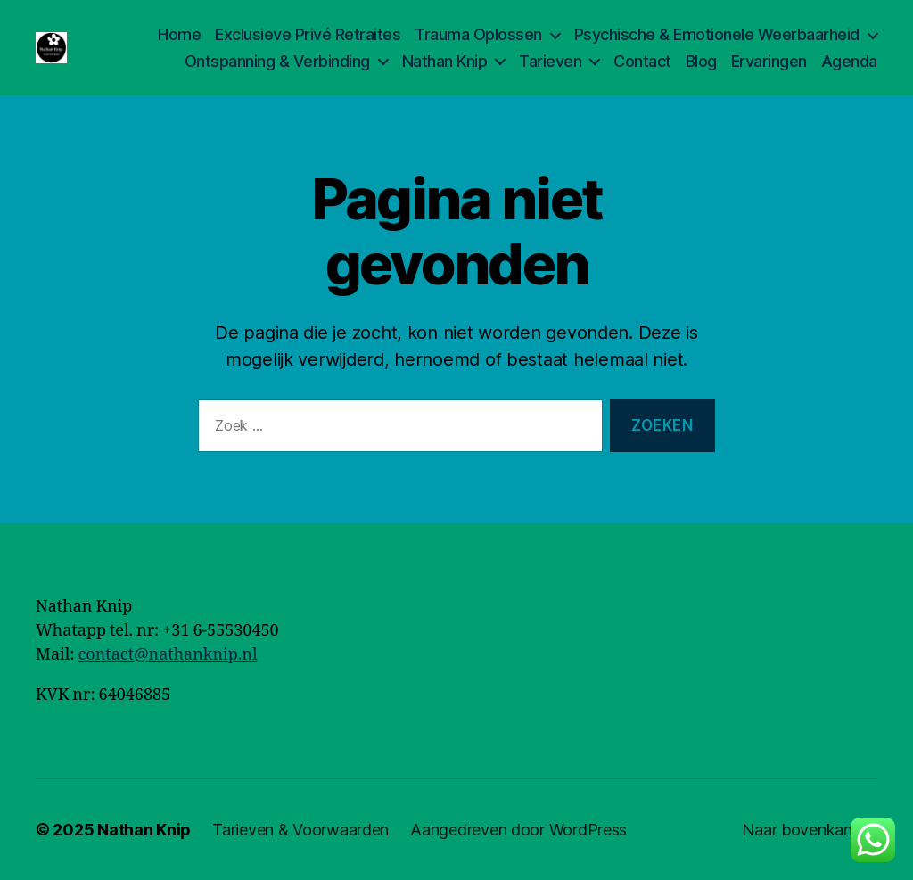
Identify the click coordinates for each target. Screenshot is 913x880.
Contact (642, 61)
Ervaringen (769, 61)
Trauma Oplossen (478, 34)
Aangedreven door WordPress (518, 829)
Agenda (849, 61)
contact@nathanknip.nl (168, 655)
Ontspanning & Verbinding (277, 61)
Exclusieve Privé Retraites (307, 34)
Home (179, 34)
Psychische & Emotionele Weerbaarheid (717, 34)
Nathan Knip (445, 61)
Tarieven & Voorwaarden (300, 829)
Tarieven (550, 61)
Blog (701, 61)
